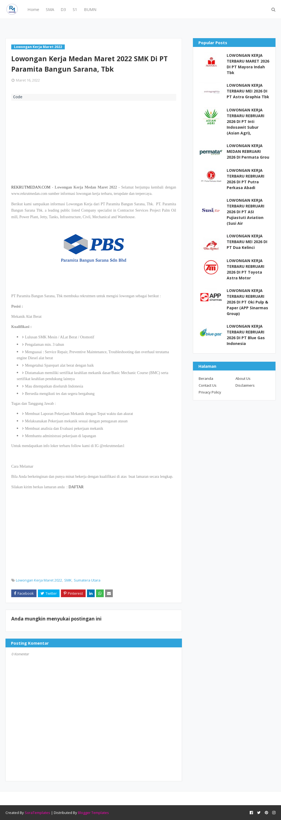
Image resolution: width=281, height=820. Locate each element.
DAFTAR (76, 487)
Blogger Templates (93, 812)
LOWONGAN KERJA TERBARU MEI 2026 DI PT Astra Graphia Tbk (248, 91)
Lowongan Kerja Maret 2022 (39, 580)
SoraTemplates (37, 812)
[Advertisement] (93, 141)
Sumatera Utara (87, 580)
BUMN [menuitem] (90, 9)
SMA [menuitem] (50, 9)
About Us (243, 378)
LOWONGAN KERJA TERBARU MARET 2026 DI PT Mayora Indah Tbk (248, 64)
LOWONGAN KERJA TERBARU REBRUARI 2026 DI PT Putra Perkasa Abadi (245, 179)
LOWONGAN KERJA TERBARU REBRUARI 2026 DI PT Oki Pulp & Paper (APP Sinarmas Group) (247, 302)
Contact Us (208, 385)
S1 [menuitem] (75, 9)
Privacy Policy (210, 392)
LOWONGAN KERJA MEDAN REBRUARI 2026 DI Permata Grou (248, 151)
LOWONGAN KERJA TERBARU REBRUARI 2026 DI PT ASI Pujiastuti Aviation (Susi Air (245, 212)
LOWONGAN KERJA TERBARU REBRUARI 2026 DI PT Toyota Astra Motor (245, 269)
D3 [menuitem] (63, 9)
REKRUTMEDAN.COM (30, 187)
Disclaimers (245, 385)
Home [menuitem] (33, 9)
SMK (68, 580)
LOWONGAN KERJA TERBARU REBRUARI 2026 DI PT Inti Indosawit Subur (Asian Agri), (245, 121)
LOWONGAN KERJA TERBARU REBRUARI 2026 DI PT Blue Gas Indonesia (246, 335)
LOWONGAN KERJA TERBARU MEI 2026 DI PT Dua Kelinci (247, 241)
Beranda (206, 378)
